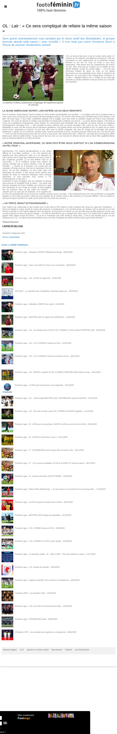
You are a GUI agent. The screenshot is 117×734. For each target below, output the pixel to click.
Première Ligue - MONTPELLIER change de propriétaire (37, 515)
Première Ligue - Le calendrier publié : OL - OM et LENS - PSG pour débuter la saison (50, 554)
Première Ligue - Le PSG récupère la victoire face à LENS (38, 502)
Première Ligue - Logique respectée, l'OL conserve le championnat (42, 580)
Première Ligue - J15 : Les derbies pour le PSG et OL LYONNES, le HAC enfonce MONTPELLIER (54, 330)
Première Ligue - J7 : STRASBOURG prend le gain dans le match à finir (44, 450)
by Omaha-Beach (82, 650)
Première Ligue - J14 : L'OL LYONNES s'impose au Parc (38, 343)
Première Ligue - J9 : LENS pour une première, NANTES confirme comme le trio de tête (50, 424)
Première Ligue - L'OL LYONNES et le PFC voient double (38, 541)
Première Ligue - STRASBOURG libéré (31, 619)
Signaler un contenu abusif (37, 650)
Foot (24, 718)
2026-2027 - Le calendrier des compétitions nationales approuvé (41, 291)
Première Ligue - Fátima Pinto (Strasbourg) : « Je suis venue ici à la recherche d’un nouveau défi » (55, 489)
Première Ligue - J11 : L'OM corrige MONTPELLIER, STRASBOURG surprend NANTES (51, 398)
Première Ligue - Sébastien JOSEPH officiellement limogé (38, 252)
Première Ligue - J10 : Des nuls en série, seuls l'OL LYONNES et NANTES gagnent (49, 411)
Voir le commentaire (11, 237)
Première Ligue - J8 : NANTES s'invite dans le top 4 (36, 437)
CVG (22, 650)
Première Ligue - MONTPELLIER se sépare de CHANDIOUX (39, 317)
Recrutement (56, 650)
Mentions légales (10, 650)
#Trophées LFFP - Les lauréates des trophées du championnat (40, 632)
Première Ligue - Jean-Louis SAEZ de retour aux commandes (40, 265)
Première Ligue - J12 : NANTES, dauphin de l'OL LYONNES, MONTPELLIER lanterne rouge (52, 372)
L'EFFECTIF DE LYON (12, 226)
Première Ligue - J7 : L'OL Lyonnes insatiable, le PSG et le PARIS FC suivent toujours (49, 463)
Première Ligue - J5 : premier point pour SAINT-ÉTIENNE (38, 476)
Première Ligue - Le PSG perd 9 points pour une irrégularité (39, 385)
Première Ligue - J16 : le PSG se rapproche (32, 278)
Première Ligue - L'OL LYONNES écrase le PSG (34, 528)
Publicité (68, 650)
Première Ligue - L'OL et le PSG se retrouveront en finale (38, 606)
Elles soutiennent (26, 715)
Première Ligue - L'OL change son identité (32, 567)
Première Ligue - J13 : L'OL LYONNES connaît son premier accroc (42, 356)
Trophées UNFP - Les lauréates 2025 (30, 593)
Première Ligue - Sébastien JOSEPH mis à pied (34, 304)
